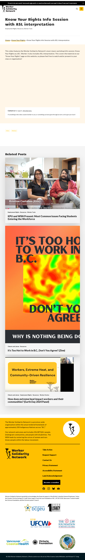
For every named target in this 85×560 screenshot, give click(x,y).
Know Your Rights (18, 40)
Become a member (51, 482)
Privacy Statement (50, 465)
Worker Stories (44, 395)
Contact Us (47, 460)
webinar (14, 130)
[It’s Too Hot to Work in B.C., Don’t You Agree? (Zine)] (42, 290)
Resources (20, 28)
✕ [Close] (83, 3)
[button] (81, 9)
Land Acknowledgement (52, 476)
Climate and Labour (13, 346)
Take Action (47, 450)
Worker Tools (28, 28)
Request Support (49, 455)
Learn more (73, 3)
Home (7, 40)
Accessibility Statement (52, 471)
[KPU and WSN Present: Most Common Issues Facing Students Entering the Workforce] (42, 190)
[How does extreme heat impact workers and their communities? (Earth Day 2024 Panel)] (42, 381)
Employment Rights (11, 28)
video (7, 130)
